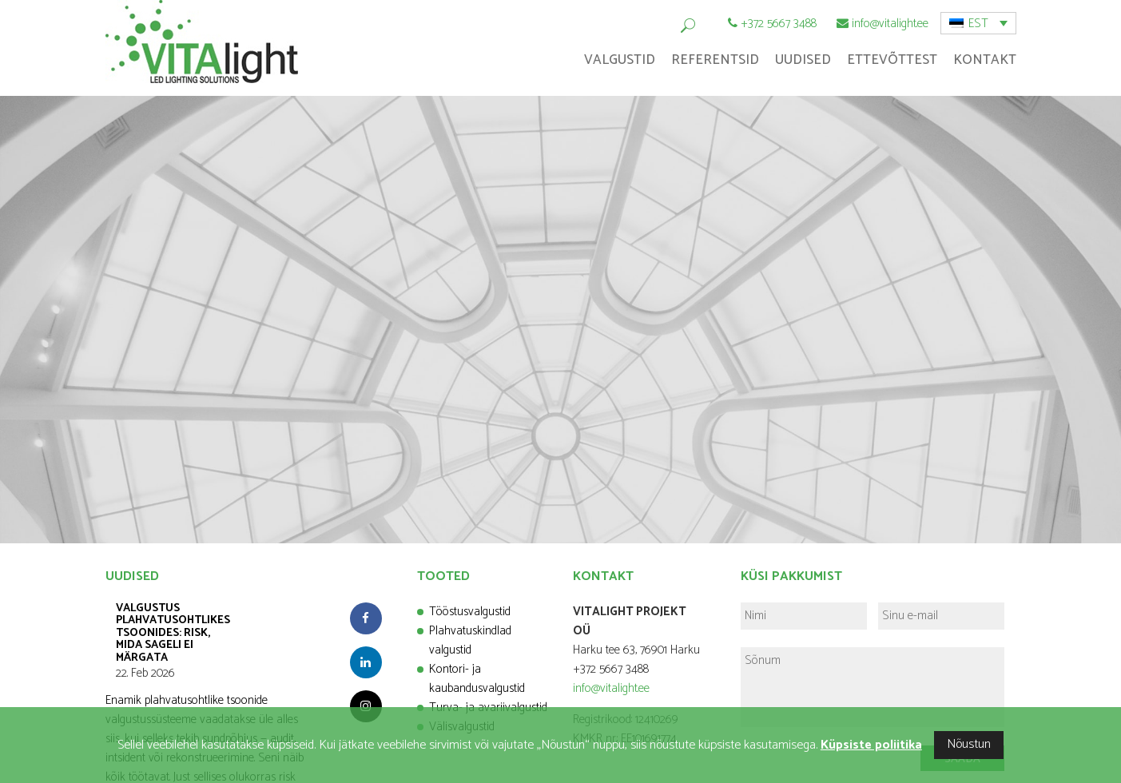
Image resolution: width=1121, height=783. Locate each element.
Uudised (803, 60)
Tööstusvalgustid (470, 612)
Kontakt (984, 60)
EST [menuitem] (978, 24)
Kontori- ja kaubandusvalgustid (477, 678)
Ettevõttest (892, 60)
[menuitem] (978, 23)
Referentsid (715, 60)
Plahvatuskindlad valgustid (470, 640)
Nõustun (969, 744)
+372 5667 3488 (779, 24)
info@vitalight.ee (890, 24)
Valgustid (619, 60)
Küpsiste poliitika (871, 745)
